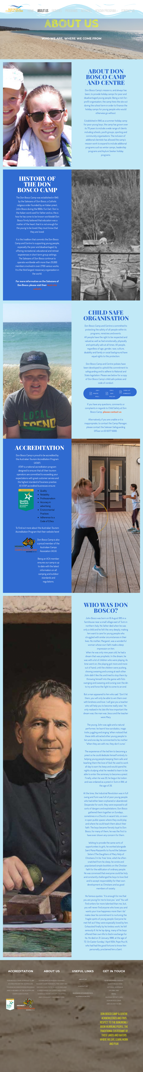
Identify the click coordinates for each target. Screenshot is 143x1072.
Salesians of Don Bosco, (83, 993)
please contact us (112, 411)
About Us (42, 10)
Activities (86, 10)
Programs (71, 10)
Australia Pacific (83, 996)
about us (83, 979)
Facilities (57, 10)
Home (31, 10)
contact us (83, 986)
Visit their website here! (48, 531)
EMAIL (114, 994)
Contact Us (127, 10)
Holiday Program (106, 11)
